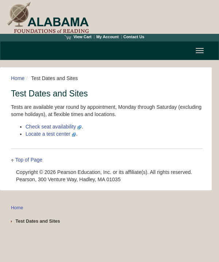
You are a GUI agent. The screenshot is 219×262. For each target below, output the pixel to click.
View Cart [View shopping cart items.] (77, 37)
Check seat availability (54, 127)
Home (17, 78)
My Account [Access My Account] (107, 37)
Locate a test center (51, 134)
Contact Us (134, 37)
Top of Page (29, 160)
